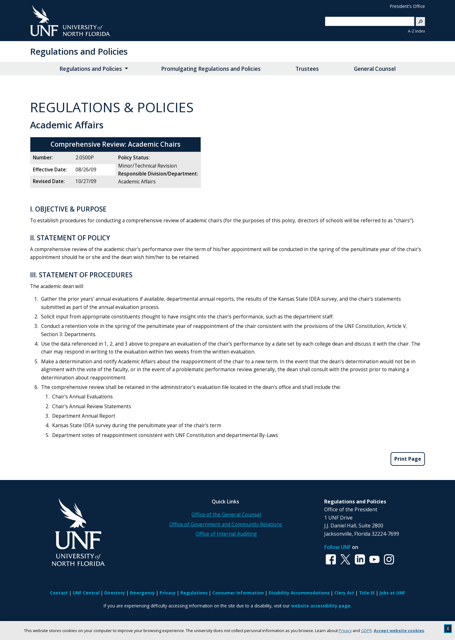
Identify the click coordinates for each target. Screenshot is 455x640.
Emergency (142, 593)
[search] (367, 21)
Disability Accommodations (299, 593)
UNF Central (86, 593)
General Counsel (375, 68)
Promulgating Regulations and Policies (211, 68)
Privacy (345, 630)
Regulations (194, 593)
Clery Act (344, 593)
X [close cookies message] (447, 628)
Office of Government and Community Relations (225, 524)
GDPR (366, 630)
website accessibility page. (321, 606)
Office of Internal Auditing (226, 533)
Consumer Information (238, 593)
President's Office (407, 6)
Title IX (367, 593)
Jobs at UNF (392, 593)
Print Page (407, 458)
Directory (114, 593)
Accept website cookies (399, 630)
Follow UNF (337, 547)
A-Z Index (416, 31)
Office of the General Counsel (226, 514)
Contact (59, 593)
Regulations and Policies (79, 51)
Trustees (307, 68)
